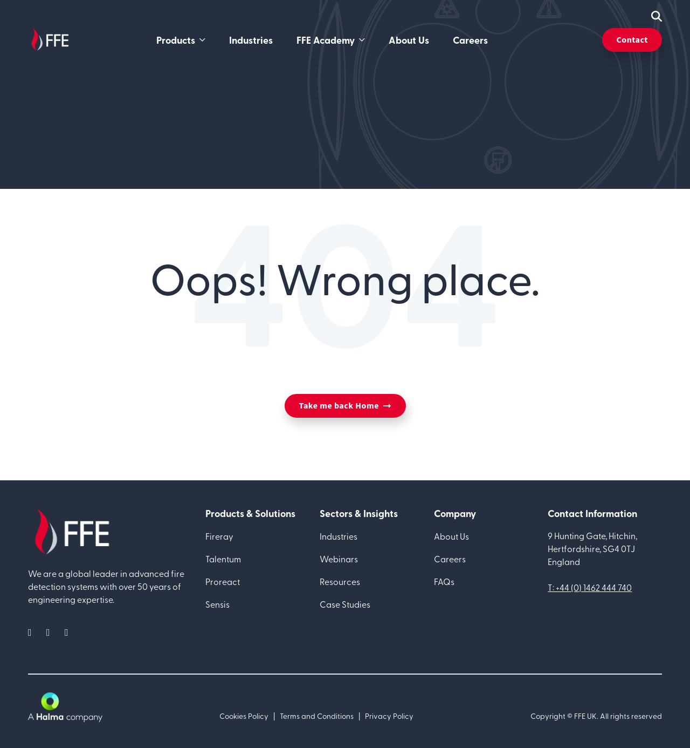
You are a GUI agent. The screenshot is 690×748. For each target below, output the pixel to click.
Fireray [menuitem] (219, 536)
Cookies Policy (243, 716)
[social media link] (33, 632)
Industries (251, 40)
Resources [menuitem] (340, 581)
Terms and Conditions (317, 716)
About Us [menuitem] (451, 536)
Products (175, 40)
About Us (409, 40)
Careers (470, 40)
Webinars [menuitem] (339, 559)
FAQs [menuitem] (444, 581)
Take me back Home (339, 406)
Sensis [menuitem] (217, 604)
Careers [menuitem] (450, 559)
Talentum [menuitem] (223, 559)
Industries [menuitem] (338, 536)
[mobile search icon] (656, 16)
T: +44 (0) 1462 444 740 (590, 587)
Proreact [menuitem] (222, 581)
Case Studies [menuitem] (345, 604)
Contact (632, 40)
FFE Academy (325, 40)
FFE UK (585, 716)
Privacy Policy (389, 716)
